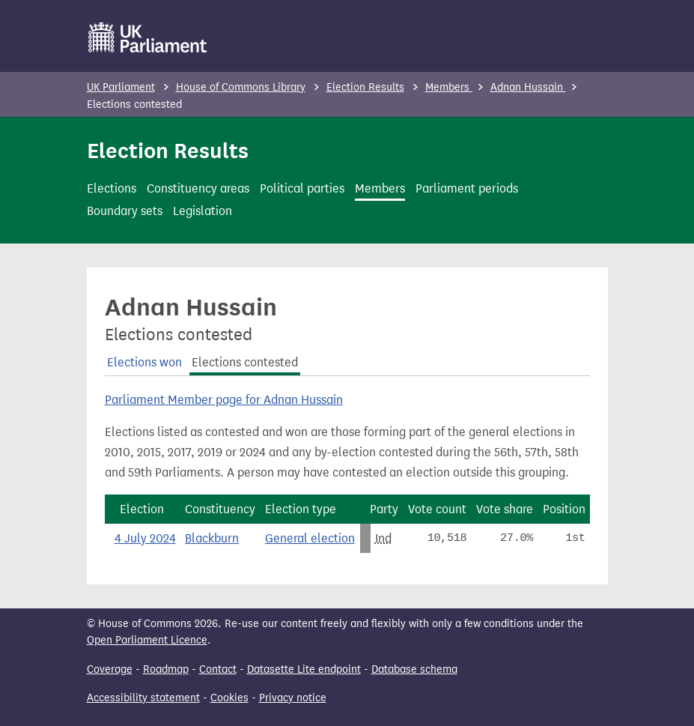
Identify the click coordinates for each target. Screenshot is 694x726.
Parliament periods (467, 188)
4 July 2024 (145, 538)
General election (310, 538)
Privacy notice (292, 698)
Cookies (229, 698)
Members (448, 87)
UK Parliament (121, 87)
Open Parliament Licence (147, 640)
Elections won (144, 362)
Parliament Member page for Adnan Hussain (224, 400)
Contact (218, 669)
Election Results (365, 87)
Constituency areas (198, 188)
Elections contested (245, 362)
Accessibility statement (143, 698)
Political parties (302, 188)
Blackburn (212, 538)
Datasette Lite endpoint (304, 669)
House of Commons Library (240, 87)
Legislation (202, 211)
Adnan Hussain (528, 87)
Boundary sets (124, 211)
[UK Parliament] (148, 37)
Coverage (110, 669)
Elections (111, 188)
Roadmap (166, 669)
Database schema (414, 669)
